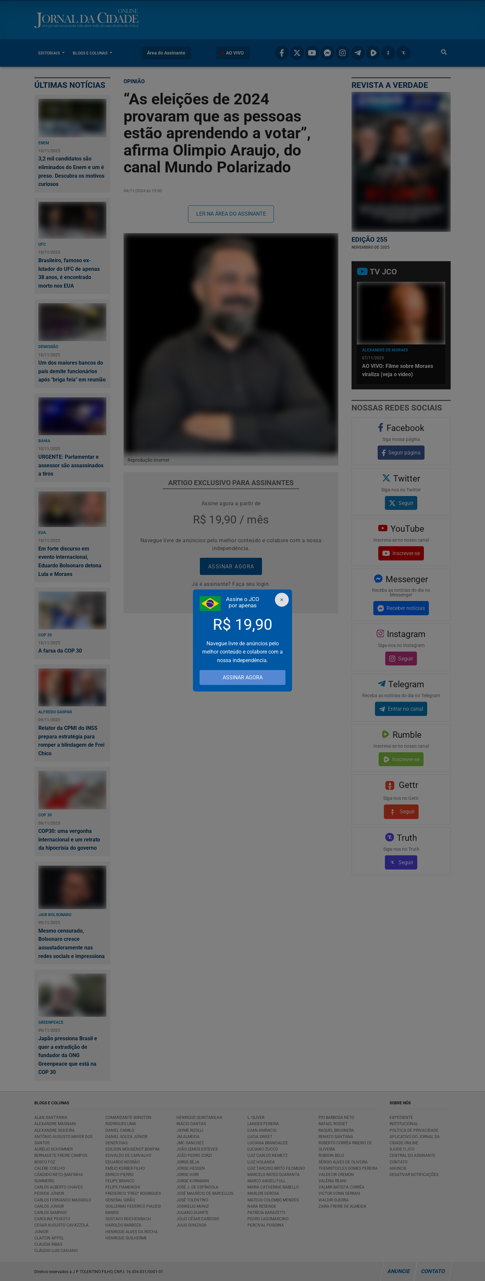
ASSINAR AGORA (243, 677)
